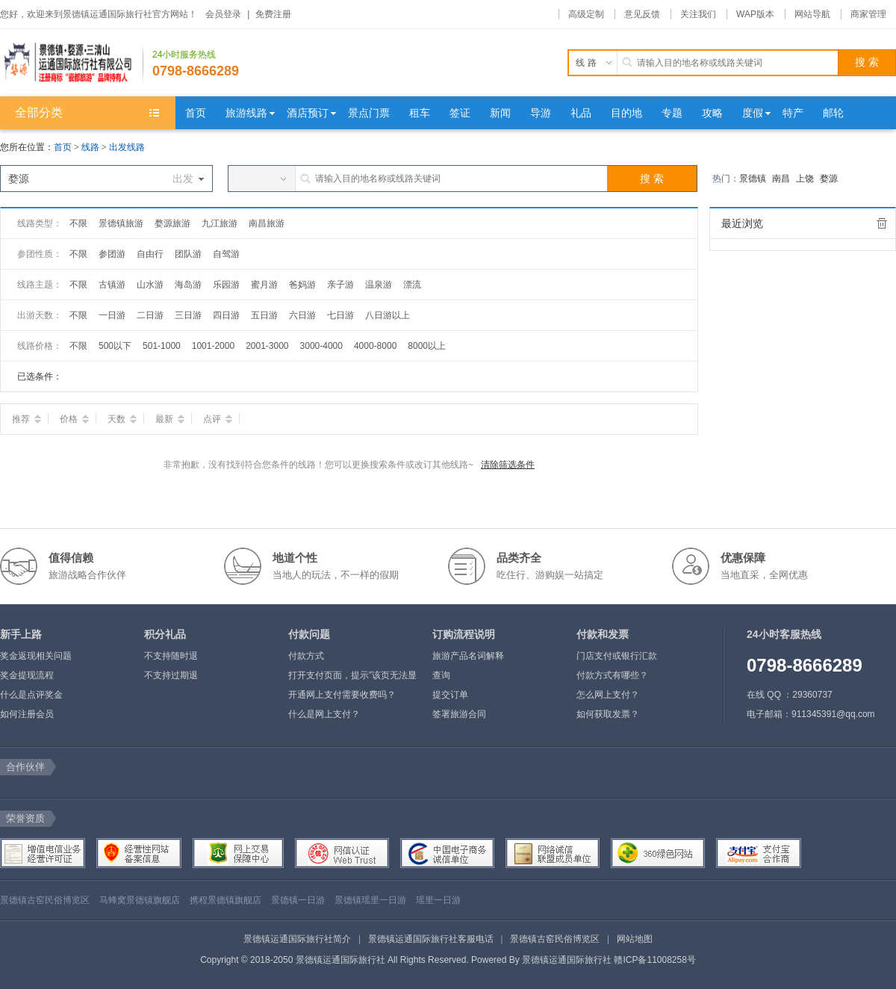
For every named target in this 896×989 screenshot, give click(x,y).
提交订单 (450, 694)
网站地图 (635, 939)
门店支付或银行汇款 (616, 656)
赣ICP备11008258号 (654, 960)
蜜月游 (264, 284)
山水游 (150, 284)
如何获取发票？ (607, 714)
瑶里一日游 (438, 900)
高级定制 (586, 14)
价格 (74, 419)
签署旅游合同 (459, 714)
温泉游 (378, 284)
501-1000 (162, 346)
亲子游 (340, 284)
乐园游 (226, 284)
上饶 (805, 178)
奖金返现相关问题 (36, 656)
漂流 (412, 284)
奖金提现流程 (27, 675)
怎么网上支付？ (607, 694)
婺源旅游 (172, 223)
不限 (78, 223)
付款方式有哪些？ (612, 675)
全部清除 (882, 223)
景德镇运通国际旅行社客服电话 (431, 939)
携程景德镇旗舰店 (225, 900)
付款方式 (306, 656)
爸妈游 (302, 284)
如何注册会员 (27, 714)
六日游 (302, 315)
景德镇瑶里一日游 (370, 900)
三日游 (188, 315)
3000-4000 (321, 346)
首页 (63, 147)
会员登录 (223, 14)
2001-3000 (267, 346)
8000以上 (427, 346)
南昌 (781, 178)
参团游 (112, 254)
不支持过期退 (171, 675)
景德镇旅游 (121, 223)
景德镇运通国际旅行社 (567, 960)
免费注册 (273, 14)
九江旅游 (219, 223)
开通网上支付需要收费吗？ (342, 694)
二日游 (150, 315)
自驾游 (226, 254)
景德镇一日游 (298, 900)
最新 (169, 419)
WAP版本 (755, 14)
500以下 (115, 346)
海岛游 (188, 284)
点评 (217, 419)
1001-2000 (213, 346)
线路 (91, 147)
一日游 (112, 315)
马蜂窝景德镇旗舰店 (139, 900)
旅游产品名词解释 (468, 656)
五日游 (264, 315)
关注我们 (698, 14)
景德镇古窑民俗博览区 (45, 900)
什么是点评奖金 (31, 694)
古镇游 (112, 284)
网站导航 (812, 14)
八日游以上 (387, 315)
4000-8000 (375, 346)
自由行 (150, 254)
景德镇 (752, 178)
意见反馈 (642, 14)
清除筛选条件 (508, 464)
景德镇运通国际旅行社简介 (297, 939)
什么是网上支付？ (324, 714)
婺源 (829, 178)
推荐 (26, 419)
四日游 (226, 315)
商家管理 (868, 14)
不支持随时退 (171, 656)
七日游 (340, 315)
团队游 (188, 254)
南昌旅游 (266, 223)
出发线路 (127, 147)
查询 (441, 675)
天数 (122, 419)
